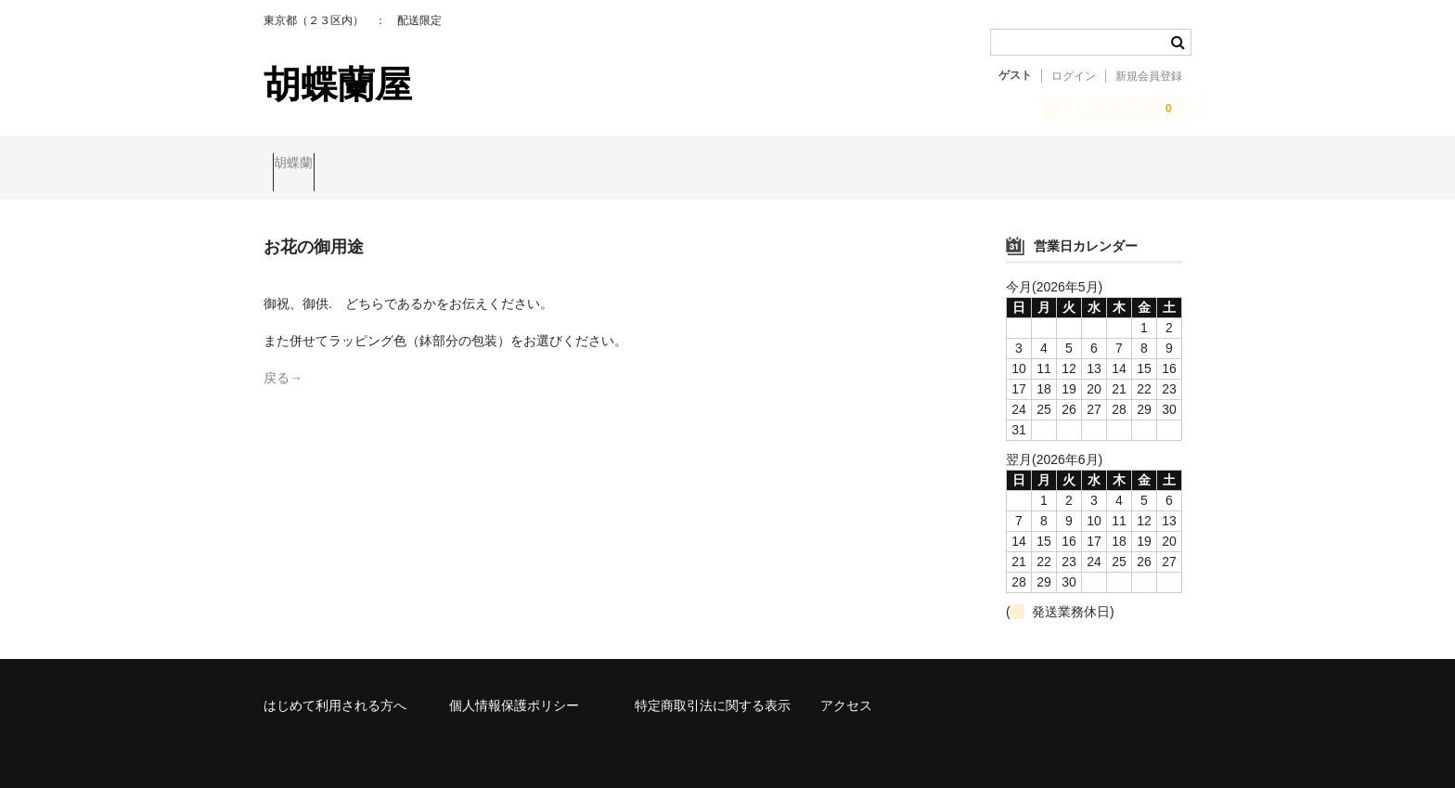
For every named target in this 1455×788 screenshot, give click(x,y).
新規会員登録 (1148, 76)
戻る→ (283, 362)
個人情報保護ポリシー (514, 689)
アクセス (846, 689)
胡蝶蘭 (302, 164)
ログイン (1073, 76)
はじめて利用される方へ (335, 689)
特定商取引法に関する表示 (713, 689)
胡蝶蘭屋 (338, 84)
